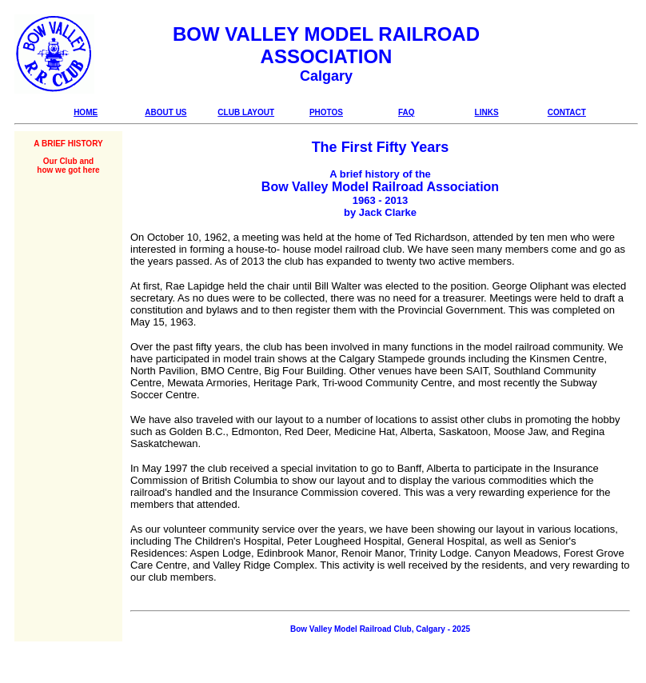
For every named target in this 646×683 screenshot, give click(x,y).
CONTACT (567, 112)
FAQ (406, 112)
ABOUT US (165, 112)
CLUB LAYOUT (245, 112)
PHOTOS (326, 112)
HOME (86, 112)
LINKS (487, 112)
